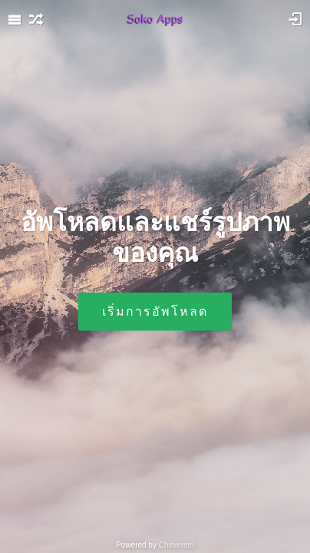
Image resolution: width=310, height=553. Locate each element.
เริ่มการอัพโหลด (155, 310)
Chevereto (176, 545)
